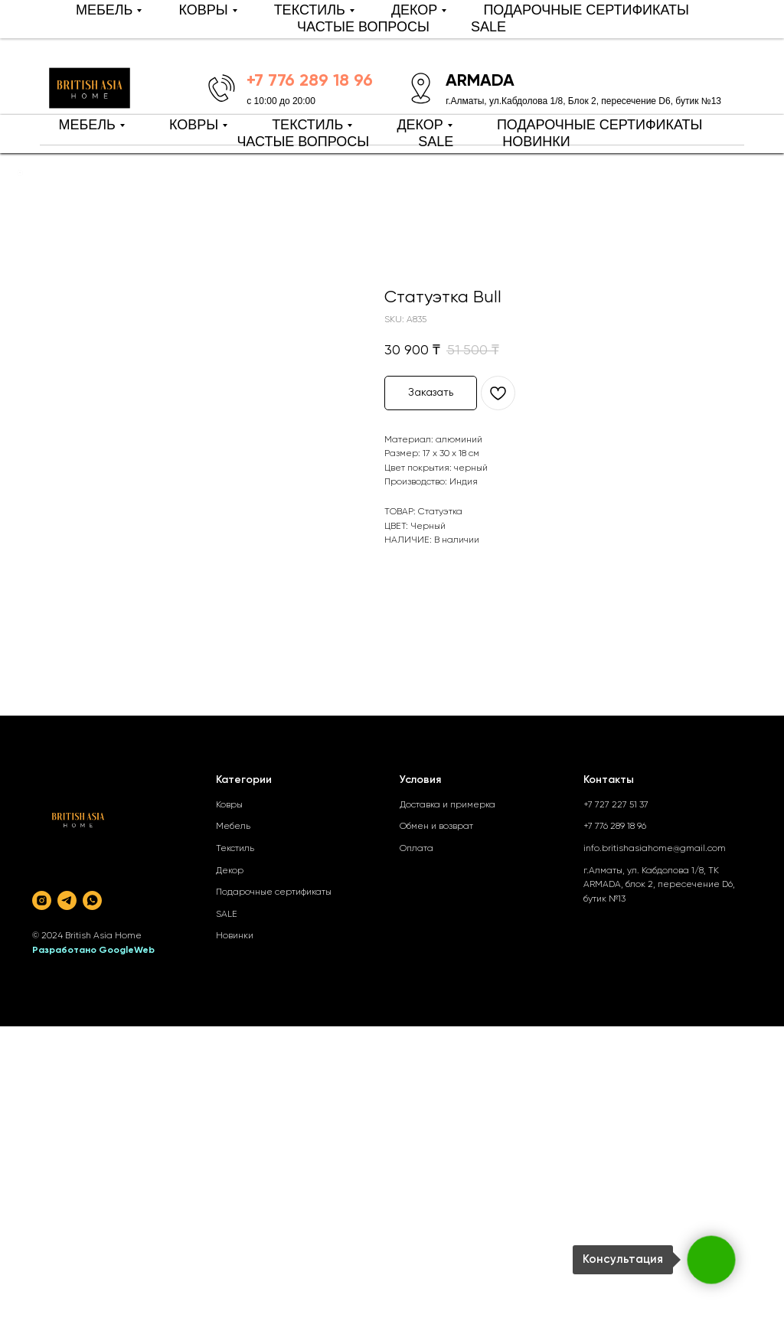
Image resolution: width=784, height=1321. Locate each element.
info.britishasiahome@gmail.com (654, 848)
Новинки (234, 936)
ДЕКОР (420, 124)
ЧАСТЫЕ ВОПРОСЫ (303, 141)
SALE (435, 141)
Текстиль (235, 848)
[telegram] (67, 900)
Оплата (416, 848)
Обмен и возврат (436, 826)
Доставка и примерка (447, 805)
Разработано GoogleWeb (93, 950)
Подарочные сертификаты (274, 892)
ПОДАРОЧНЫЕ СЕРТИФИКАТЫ (600, 124)
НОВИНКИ (536, 141)
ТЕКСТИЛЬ (307, 124)
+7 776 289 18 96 (614, 826)
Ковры (229, 805)
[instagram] (41, 900)
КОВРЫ (193, 124)
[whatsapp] (92, 900)
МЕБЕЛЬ (86, 124)
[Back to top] (20, 173)
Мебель (233, 826)
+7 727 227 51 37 (615, 805)
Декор (229, 871)
